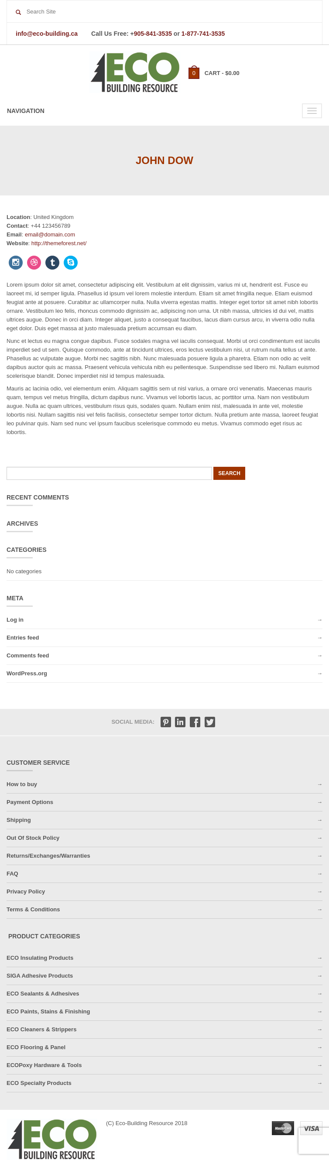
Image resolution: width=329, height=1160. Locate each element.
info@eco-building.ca (47, 33)
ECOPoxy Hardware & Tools (44, 1065)
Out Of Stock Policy (33, 838)
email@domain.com (50, 234)
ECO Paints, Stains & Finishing (48, 1011)
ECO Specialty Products (39, 1083)
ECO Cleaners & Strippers (41, 1029)
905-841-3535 (153, 33)
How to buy (22, 784)
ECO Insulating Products (40, 958)
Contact (17, 225)
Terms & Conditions (33, 909)
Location (18, 217)
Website (17, 243)
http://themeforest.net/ (58, 243)
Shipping (19, 820)
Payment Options (30, 802)
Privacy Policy (26, 891)
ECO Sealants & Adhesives (43, 993)
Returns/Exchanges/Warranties (48, 855)
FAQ (12, 873)
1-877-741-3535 (203, 33)
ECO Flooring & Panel (36, 1047)
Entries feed (23, 637)
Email (14, 234)
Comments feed (28, 655)
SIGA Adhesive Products (40, 975)
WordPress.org (27, 673)
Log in (15, 619)
